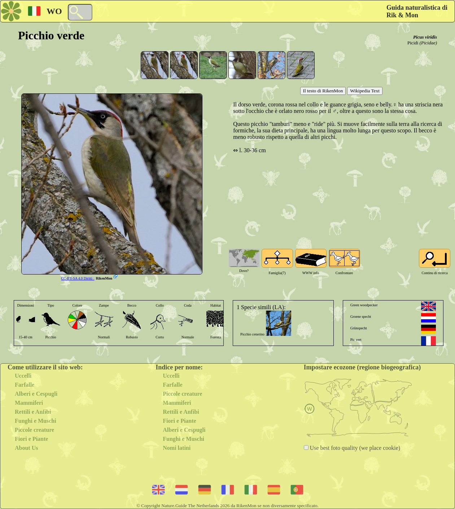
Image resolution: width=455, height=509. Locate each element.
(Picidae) (428, 42)
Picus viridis (425, 37)
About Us (26, 448)
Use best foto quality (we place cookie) (355, 448)
